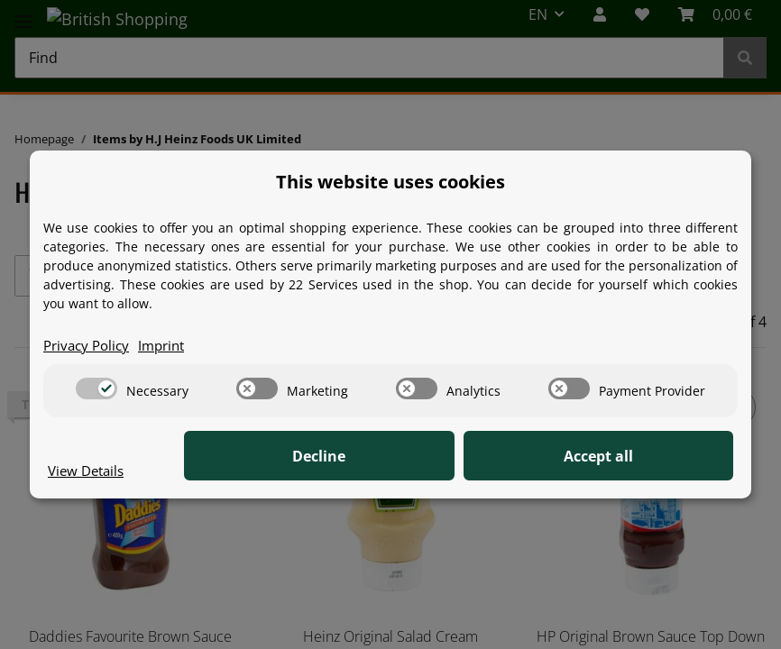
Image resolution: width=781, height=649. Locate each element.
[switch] (96, 389)
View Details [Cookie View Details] (89, 470)
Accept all (643, 457)
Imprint (169, 345)
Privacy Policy (89, 345)
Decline (454, 457)
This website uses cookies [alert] (390, 181)
